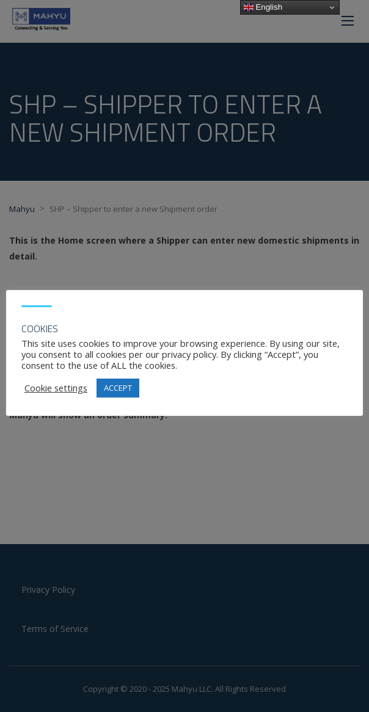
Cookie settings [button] (55, 387)
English (263, 7)
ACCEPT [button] (118, 387)
